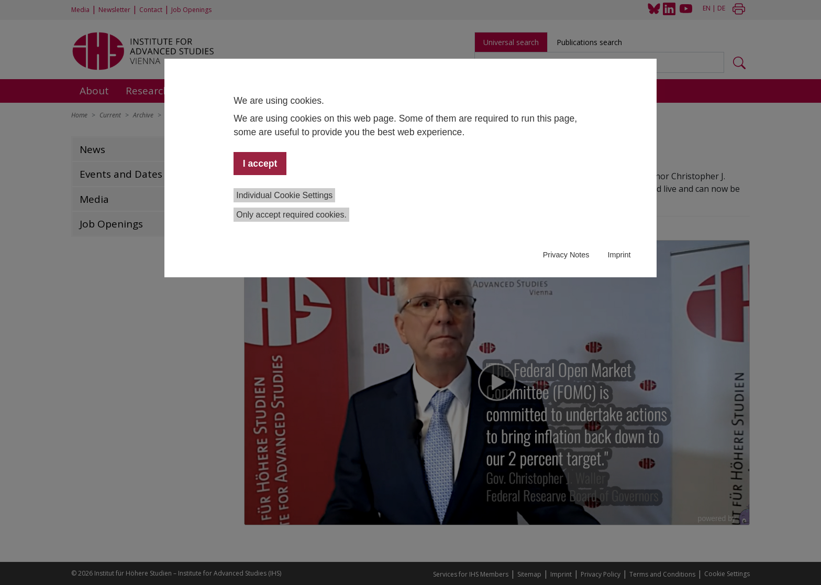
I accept (260, 163)
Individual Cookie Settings (284, 195)
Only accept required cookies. (291, 214)
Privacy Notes (566, 255)
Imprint (618, 255)
